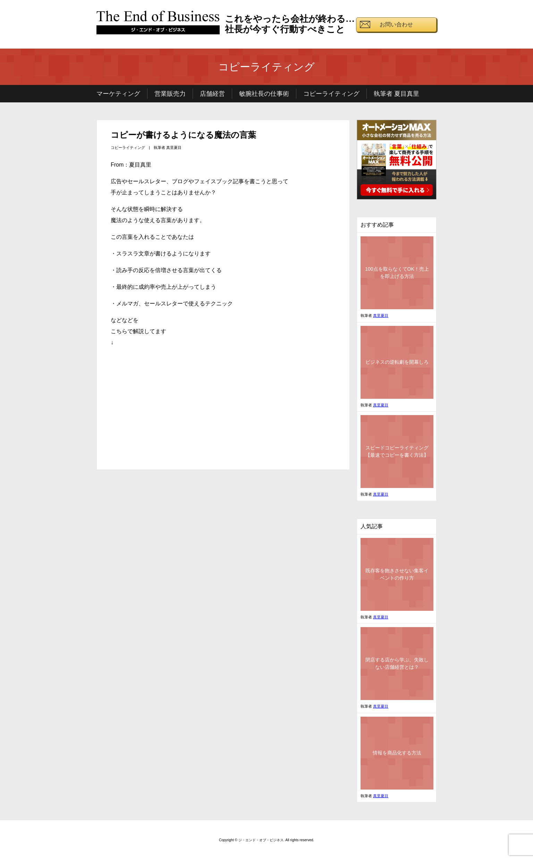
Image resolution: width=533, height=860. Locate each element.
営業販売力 (170, 93)
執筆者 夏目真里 (396, 93)
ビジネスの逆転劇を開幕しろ (397, 362)
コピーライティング (331, 93)
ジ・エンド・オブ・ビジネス (158, 25)
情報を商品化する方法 (397, 753)
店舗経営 (212, 93)
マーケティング (118, 93)
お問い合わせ (396, 24)
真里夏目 (173, 147)
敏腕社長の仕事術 (264, 93)
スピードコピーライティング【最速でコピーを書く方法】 (397, 451)
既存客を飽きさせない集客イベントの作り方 (397, 574)
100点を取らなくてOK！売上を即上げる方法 (397, 272)
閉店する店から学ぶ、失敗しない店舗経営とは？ (397, 663)
